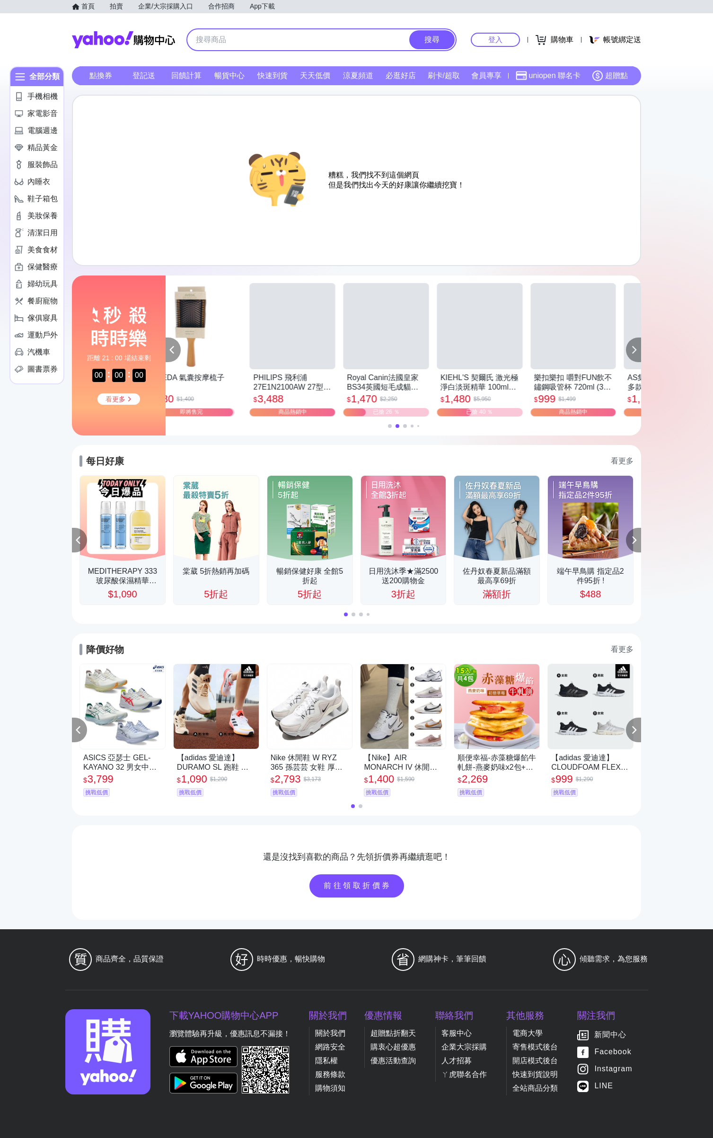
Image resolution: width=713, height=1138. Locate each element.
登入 (495, 40)
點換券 (100, 75)
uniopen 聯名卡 (548, 75)
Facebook (612, 1052)
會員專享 (486, 75)
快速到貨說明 (535, 1074)
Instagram (613, 1069)
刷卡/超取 (444, 75)
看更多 (622, 461)
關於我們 (330, 1033)
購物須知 (330, 1088)
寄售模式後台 (535, 1047)
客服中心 (456, 1033)
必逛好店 (401, 75)
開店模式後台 (535, 1061)
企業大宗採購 (464, 1047)
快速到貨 (272, 75)
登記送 (143, 75)
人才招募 (456, 1061)
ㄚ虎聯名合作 (464, 1074)
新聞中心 (610, 1035)
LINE (603, 1086)
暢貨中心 (229, 75)
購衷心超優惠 (393, 1047)
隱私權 (326, 1061)
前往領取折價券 (358, 885)
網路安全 (330, 1047)
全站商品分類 (535, 1088)
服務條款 (330, 1074)
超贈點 (610, 75)
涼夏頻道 (358, 75)
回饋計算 (186, 75)
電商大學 (527, 1033)
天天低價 (315, 75)
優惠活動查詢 (393, 1061)
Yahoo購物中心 (123, 39)
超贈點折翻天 (393, 1033)
